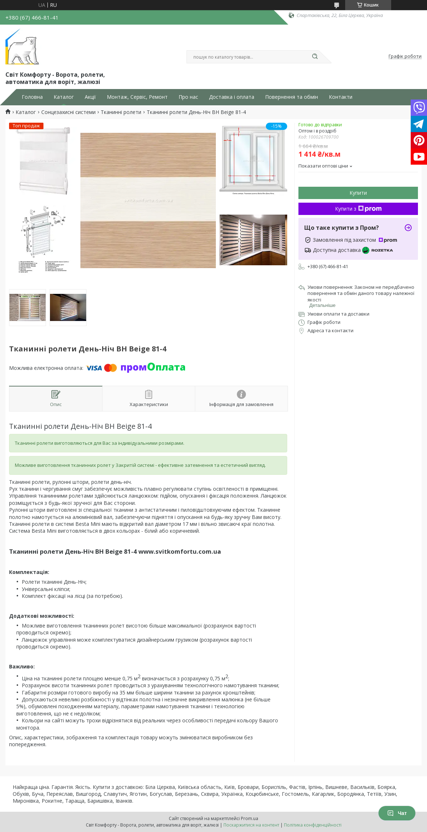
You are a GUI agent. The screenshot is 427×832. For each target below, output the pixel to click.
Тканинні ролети (121, 112)
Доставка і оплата (231, 97)
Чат (397, 813)
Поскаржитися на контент (251, 825)
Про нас (188, 97)
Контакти (340, 97)
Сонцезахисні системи (68, 112)
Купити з (358, 208)
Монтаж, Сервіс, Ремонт (137, 97)
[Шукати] (315, 56)
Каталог (64, 97)
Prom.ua (249, 818)
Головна (32, 97)
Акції (90, 97)
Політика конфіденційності (313, 825)
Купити (358, 192)
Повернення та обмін (291, 97)
